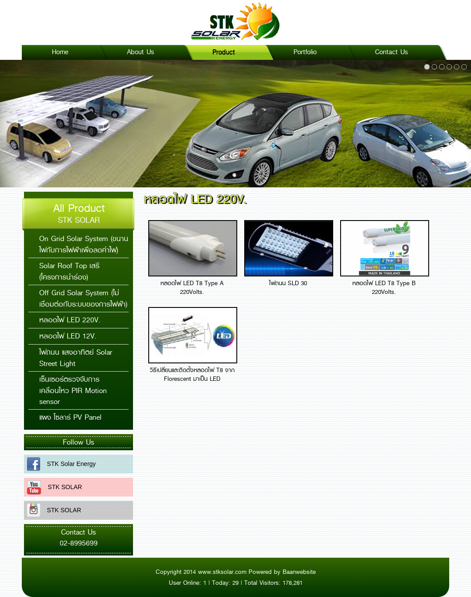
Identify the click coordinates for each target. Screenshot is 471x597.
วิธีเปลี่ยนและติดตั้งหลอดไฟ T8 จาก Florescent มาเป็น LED (192, 374)
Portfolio (305, 52)
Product (223, 52)
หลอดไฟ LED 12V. (67, 336)
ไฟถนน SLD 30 (288, 283)
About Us (140, 52)
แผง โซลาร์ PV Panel (70, 417)
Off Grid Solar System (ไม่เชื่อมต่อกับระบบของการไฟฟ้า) (83, 298)
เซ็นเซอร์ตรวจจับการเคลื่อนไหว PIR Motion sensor (73, 390)
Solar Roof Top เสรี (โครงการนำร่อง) (69, 271)
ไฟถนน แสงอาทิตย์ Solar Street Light (75, 357)
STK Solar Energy (68, 463)
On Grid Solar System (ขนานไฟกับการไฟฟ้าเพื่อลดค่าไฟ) (83, 244)
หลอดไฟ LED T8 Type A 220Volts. (192, 287)
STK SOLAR (61, 486)
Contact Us (391, 52)
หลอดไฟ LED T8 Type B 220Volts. (384, 287)
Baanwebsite (299, 571)
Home (60, 52)
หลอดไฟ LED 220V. (69, 320)
